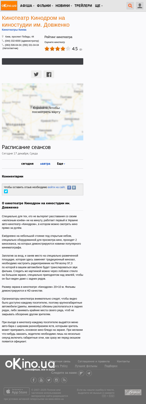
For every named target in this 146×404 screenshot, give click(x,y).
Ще (97, 6)
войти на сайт (56, 187)
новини (63, 6)
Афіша (26, 6)
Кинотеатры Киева (14, 29)
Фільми (44, 6)
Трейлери (83, 6)
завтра (45, 163)
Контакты (123, 361)
